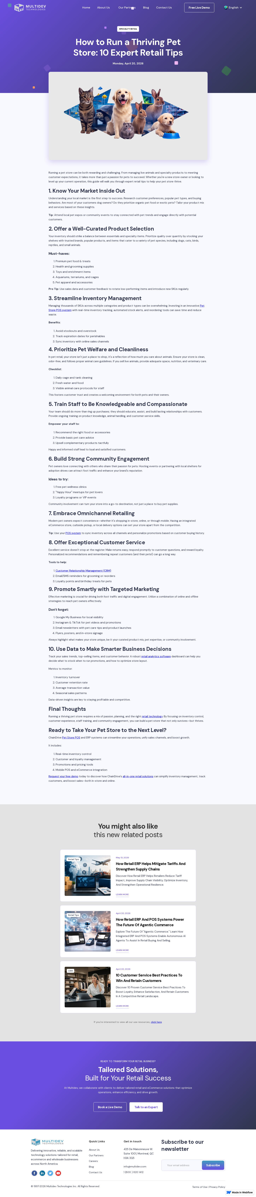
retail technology (152, 716)
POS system (73, 533)
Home (86, 7)
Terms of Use (199, 1187)
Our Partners (127, 7)
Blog (146, 7)
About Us (103, 7)
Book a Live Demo (110, 1111)
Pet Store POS (71, 737)
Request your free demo (63, 776)
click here (156, 1022)
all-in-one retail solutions (138, 776)
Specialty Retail (128, 29)
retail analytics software (156, 656)
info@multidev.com (135, 1166)
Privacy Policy (217, 1187)
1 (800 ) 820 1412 (133, 1172)
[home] (30, 8)
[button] (231, 7)
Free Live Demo (199, 8)
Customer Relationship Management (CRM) (83, 570)
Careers (93, 1161)
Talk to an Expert (146, 1111)
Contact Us (164, 7)
